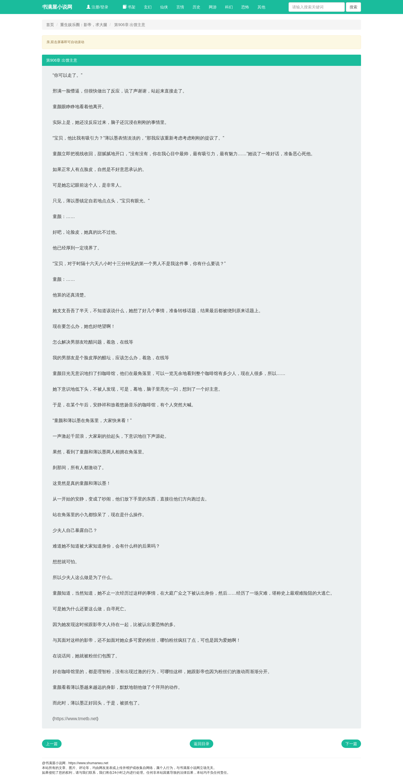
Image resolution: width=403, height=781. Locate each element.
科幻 (229, 7)
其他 (261, 7)
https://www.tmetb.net (75, 718)
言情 (180, 7)
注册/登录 (97, 7)
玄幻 (148, 7)
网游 (213, 7)
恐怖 (245, 7)
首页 (50, 24)
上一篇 (52, 743)
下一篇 (351, 743)
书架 (129, 7)
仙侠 (164, 7)
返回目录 (201, 743)
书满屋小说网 (57, 7)
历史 (196, 7)
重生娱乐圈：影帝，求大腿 (83, 24)
